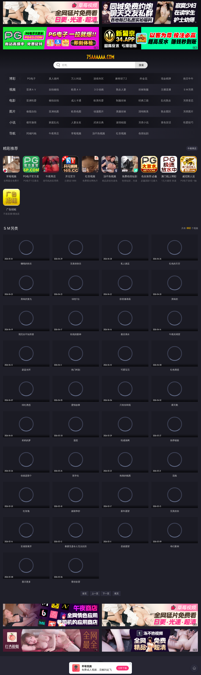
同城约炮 (31, 133)
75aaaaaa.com (100, 57)
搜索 (141, 65)
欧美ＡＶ (76, 89)
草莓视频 (76, 133)
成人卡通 (76, 100)
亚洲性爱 (31, 100)
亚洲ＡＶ (31, 89)
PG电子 (31, 78)
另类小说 (144, 122)
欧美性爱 (99, 100)
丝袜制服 (144, 89)
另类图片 (188, 111)
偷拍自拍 (54, 100)
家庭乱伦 (54, 122)
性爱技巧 (188, 122)
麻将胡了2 (121, 78)
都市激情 (31, 122)
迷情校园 (121, 122)
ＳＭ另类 (188, 89)
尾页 (116, 593)
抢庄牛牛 (188, 78)
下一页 (106, 593)
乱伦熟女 (166, 100)
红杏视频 (121, 133)
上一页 (95, 593)
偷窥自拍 (31, 111)
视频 (12, 89)
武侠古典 (99, 122)
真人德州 (54, 78)
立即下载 (122, 668)
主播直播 (166, 89)
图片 (12, 111)
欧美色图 (76, 111)
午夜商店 (54, 133)
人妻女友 (76, 122)
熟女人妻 (121, 89)
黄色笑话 (166, 122)
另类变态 (188, 100)
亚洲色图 (54, 111)
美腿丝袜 (121, 111)
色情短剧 (144, 133)
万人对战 (76, 78)
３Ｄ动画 (99, 89)
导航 (12, 133)
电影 (12, 100)
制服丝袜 (121, 100)
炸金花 (143, 78)
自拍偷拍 (54, 89)
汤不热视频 (98, 133)
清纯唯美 (144, 111)
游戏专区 (99, 78)
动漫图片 (99, 111)
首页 (84, 593)
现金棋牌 (166, 78)
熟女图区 (166, 111)
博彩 (12, 78)
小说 (12, 122)
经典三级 (144, 100)
